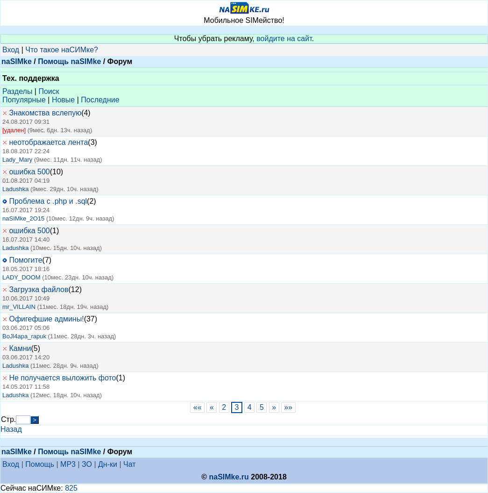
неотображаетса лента (48, 142)
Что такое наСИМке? (61, 50)
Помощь (39, 464)
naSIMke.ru (228, 477)
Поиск (48, 91)
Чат (129, 464)
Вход (10, 50)
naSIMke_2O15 (23, 218)
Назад (11, 429)
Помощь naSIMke (69, 61)
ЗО (87, 464)
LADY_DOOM (21, 277)
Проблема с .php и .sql (48, 201)
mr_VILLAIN (18, 306)
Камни (20, 348)
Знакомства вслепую (45, 113)
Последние (100, 100)
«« (197, 407)
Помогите (25, 260)
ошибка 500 (29, 172)
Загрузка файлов (38, 289)
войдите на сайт (284, 39)
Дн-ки (107, 464)
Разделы (17, 91)
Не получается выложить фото (62, 378)
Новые (63, 100)
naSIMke (16, 61)
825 (71, 488)
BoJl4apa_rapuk (24, 336)
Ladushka (15, 189)
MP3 (68, 464)
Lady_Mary (17, 159)
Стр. (8, 419)
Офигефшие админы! (46, 319)
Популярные (24, 100)
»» (288, 407)
